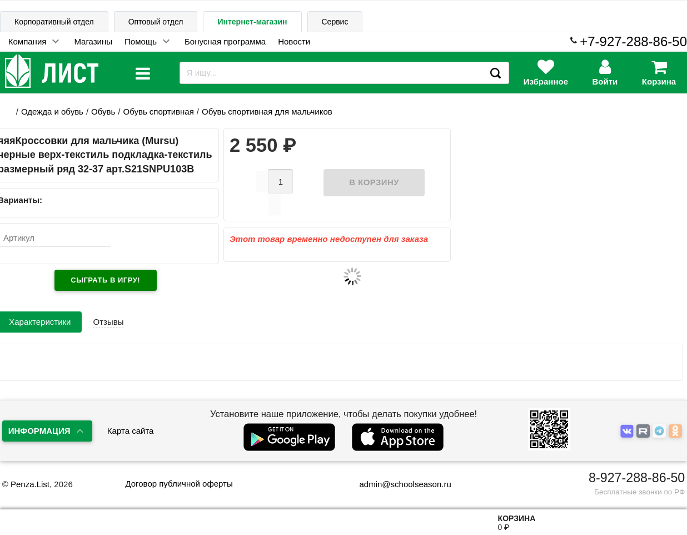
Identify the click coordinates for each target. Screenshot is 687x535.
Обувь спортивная (158, 111)
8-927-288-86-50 (637, 477)
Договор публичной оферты (178, 483)
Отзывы (108, 321)
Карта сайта (130, 430)
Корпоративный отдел (54, 21)
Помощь (141, 41)
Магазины (93, 41)
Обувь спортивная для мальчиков (267, 111)
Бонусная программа (225, 41)
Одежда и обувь (52, 111)
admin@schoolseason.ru (398, 484)
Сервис (335, 21)
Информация (39, 430)
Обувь (103, 111)
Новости (294, 41)
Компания (27, 41)
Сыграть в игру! (105, 280)
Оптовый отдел (155, 21)
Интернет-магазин (252, 21)
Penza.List (30, 484)
